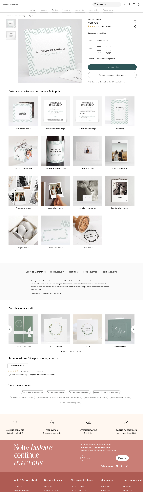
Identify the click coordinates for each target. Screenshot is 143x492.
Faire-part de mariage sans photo (22, 397)
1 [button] (61, 351)
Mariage (32, 10)
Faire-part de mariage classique (32, 392)
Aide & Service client (25, 480)
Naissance (43, 10)
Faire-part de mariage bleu (71, 403)
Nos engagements (133, 480)
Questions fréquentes (22, 490)
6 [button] (70, 351)
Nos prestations (53, 480)
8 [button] (73, 351)
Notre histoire (105, 486)
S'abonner (122, 458)
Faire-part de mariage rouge (120, 397)
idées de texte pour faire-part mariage (49, 293)
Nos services (48, 486)
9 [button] (75, 351)
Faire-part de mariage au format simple (106, 392)
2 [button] (63, 351)
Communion (66, 10)
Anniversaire (79, 10)
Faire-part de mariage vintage (79, 392)
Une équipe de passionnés (10, 4)
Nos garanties (128, 490)
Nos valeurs (127, 486)
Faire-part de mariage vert (56, 392)
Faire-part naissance (78, 490)
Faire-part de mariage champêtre (70, 397)
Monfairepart (108, 480)
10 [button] (77, 351)
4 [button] (66, 351)
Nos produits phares (82, 480)
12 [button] (80, 351)
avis (108, 26)
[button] (8, 329)
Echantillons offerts (51, 490)
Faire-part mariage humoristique (96, 397)
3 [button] (64, 351)
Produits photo (108, 10)
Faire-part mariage (77, 486)
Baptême (55, 10)
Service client (19, 486)
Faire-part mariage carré (46, 397)
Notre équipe (105, 490)
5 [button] (68, 351)
